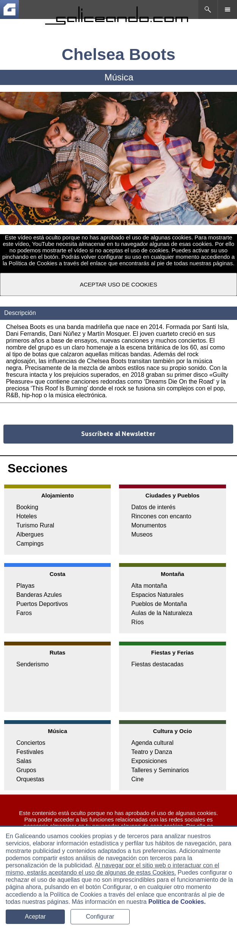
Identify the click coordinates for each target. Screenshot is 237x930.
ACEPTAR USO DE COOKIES (118, 284)
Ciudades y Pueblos (173, 495)
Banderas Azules (39, 595)
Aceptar (35, 916)
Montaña (172, 574)
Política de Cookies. (177, 902)
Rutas (58, 652)
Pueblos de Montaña (159, 604)
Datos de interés (153, 507)
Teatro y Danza (151, 752)
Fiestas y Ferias (172, 652)
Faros (24, 613)
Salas (23, 761)
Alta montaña (149, 585)
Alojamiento (57, 495)
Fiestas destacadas (157, 664)
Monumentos (148, 525)
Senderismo (32, 664)
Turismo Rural (35, 525)
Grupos (26, 770)
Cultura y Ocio (172, 731)
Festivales (30, 752)
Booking (27, 507)
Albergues (30, 534)
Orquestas (30, 779)
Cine (137, 779)
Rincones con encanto (161, 516)
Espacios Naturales (157, 595)
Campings (30, 543)
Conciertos (30, 743)
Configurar (100, 916)
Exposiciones (149, 761)
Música (57, 731)
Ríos (137, 622)
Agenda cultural (152, 743)
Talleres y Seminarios (160, 770)
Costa (58, 574)
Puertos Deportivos (42, 604)
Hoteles (26, 516)
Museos (141, 534)
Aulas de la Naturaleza (161, 613)
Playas (25, 585)
